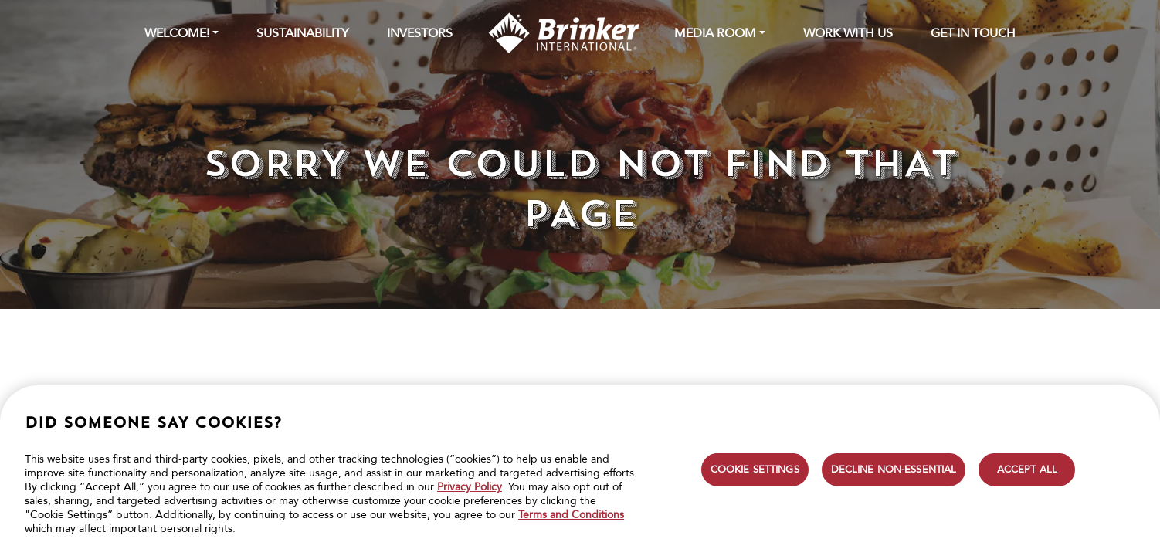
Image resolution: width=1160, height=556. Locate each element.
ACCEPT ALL (1027, 469)
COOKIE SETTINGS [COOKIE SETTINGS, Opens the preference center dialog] (755, 469)
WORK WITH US (848, 33)
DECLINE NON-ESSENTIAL (894, 469)
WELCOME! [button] (176, 33)
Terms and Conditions (571, 514)
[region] (580, 470)
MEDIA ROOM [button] (715, 33)
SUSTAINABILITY (302, 33)
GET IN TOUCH (973, 33)
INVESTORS (420, 33)
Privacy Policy (469, 487)
